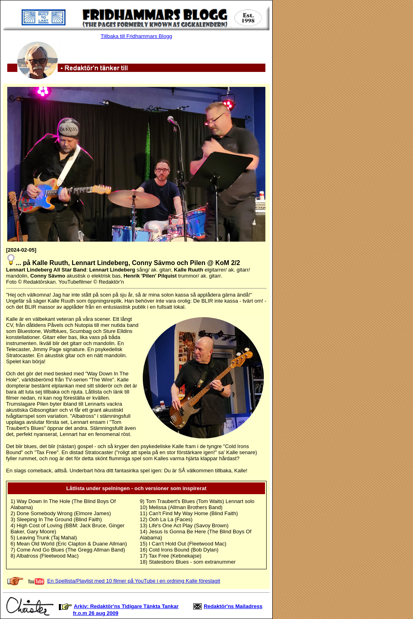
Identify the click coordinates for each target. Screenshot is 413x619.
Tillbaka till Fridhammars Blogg (136, 36)
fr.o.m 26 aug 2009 (96, 613)
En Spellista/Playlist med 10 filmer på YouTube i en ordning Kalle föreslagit (133, 581)
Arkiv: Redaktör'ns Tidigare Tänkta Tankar (126, 606)
